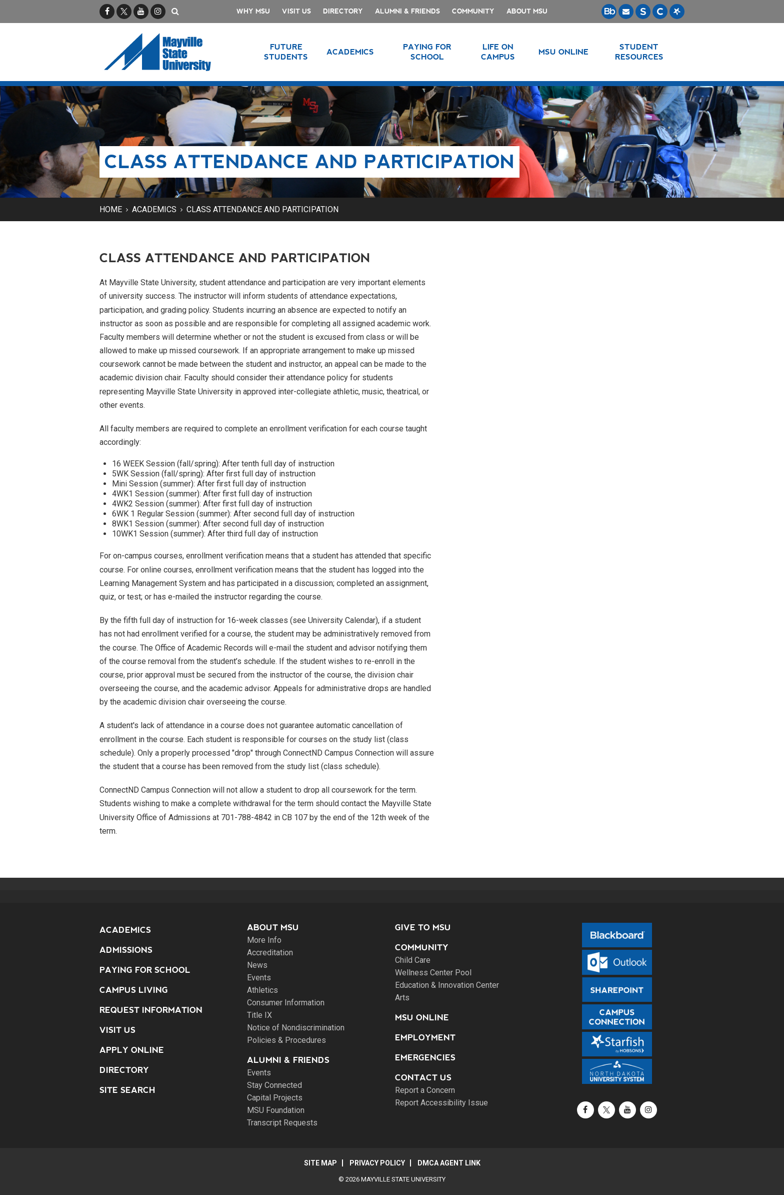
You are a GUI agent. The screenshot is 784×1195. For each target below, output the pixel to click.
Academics (154, 209)
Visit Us (296, 11)
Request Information (151, 1010)
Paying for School (145, 970)
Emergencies (425, 1057)
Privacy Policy (377, 1162)
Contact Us (423, 1077)
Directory (343, 11)
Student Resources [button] (639, 52)
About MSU (527, 11)
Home (111, 209)
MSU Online (422, 1017)
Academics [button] (350, 52)
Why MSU (253, 11)
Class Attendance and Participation (262, 209)
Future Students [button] (286, 52)
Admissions (126, 950)
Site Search (128, 1090)
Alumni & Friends (407, 11)
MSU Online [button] (563, 52)
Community (473, 11)
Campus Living (134, 990)
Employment (425, 1037)
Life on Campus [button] (498, 52)
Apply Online (132, 1050)
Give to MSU (423, 927)
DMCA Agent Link (449, 1162)
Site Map (320, 1162)
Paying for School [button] (427, 52)
